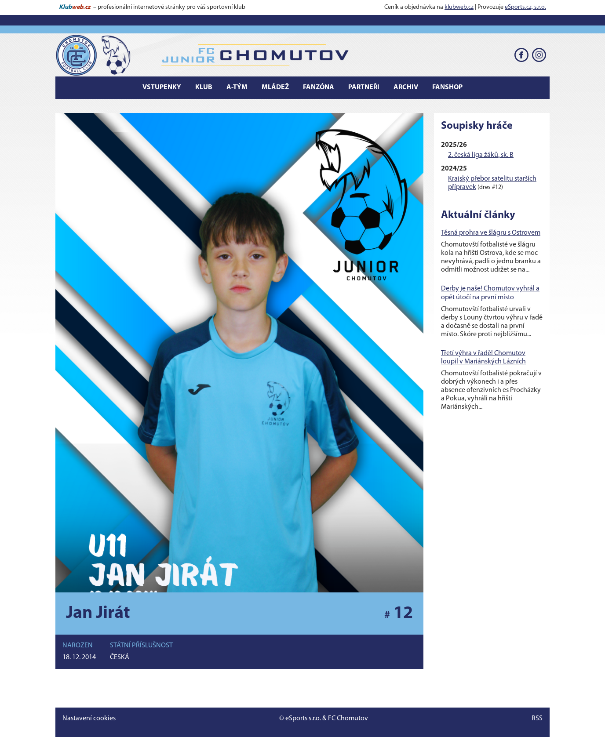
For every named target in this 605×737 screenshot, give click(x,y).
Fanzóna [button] (318, 87)
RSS (537, 718)
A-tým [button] (237, 87)
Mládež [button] (275, 87)
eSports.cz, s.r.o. (525, 7)
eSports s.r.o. (303, 718)
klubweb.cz (459, 7)
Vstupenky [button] (161, 87)
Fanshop (447, 87)
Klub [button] (203, 87)
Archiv (406, 87)
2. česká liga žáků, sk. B (481, 155)
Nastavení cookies (89, 718)
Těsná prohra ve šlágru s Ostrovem (490, 232)
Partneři (363, 87)
